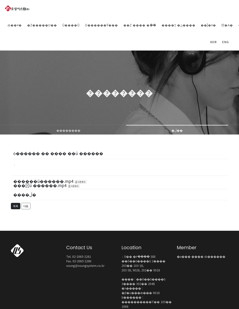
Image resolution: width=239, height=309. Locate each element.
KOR (213, 42)
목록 (15, 172)
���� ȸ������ (208, 223)
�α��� (184, 223)
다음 (25, 172)
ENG (225, 42)
